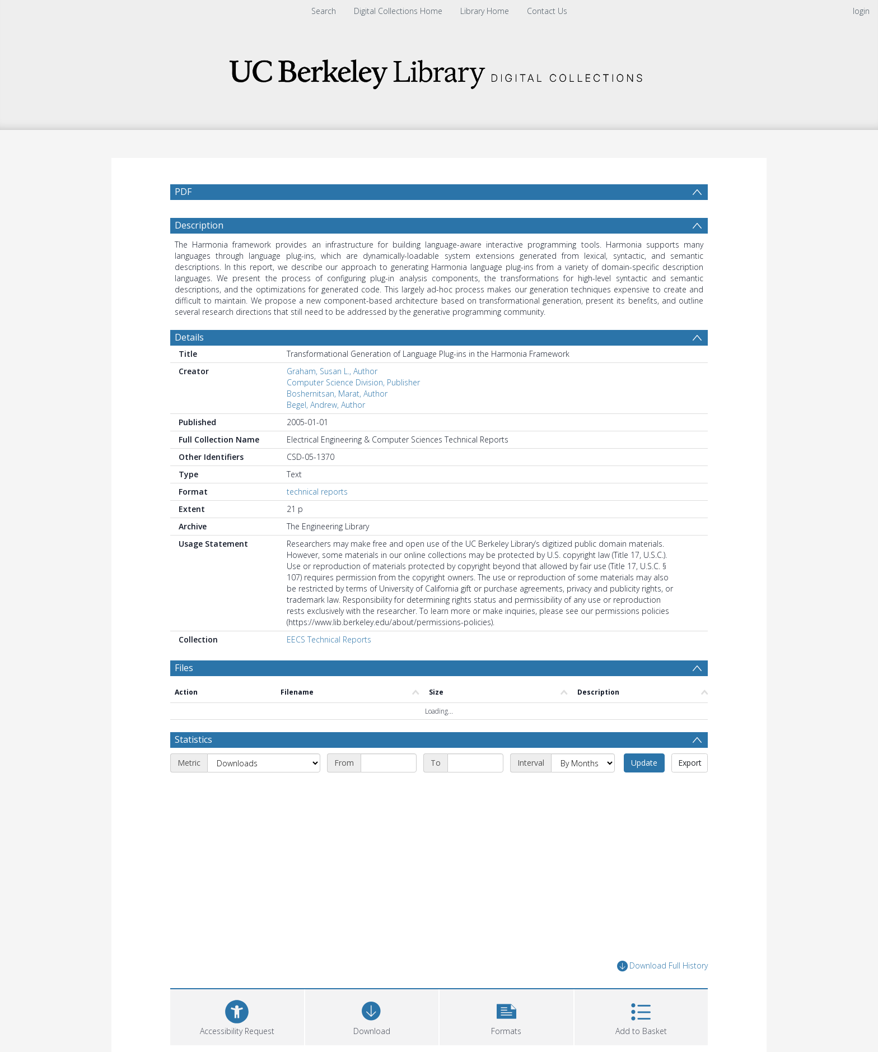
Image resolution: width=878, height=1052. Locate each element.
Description (199, 225)
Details (189, 337)
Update (644, 762)
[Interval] (583, 762)
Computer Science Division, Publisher (353, 382)
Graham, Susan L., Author (332, 371)
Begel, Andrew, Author (326, 404)
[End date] (475, 762)
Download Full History (662, 966)
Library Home (484, 11)
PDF (183, 191)
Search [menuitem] (323, 11)
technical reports (317, 491)
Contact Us (547, 11)
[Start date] (389, 762)
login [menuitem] (861, 11)
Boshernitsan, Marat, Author (337, 393)
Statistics (193, 739)
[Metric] (263, 762)
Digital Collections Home (398, 11)
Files (184, 668)
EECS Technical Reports (329, 639)
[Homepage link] (439, 71)
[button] (506, 1015)
